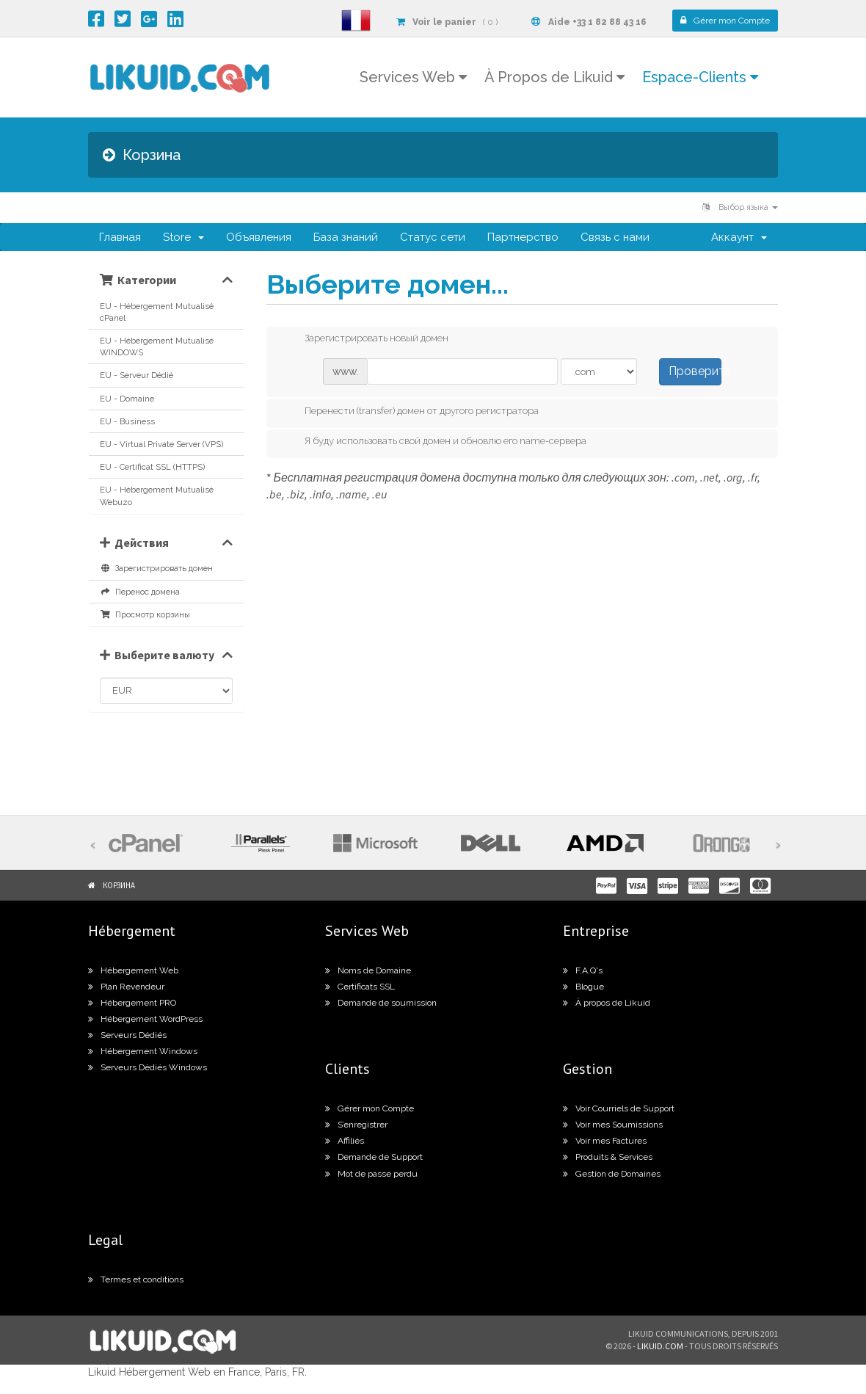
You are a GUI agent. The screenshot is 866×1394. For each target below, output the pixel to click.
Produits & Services (607, 1157)
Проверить (695, 371)
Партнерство (522, 237)
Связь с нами (615, 237)
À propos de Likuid (606, 1003)
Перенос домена (140, 592)
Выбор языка (740, 207)
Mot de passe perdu (371, 1174)
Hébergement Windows (142, 1051)
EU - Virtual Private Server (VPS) (161, 444)
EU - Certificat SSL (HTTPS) (152, 467)
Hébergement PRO (132, 1003)
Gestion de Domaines (612, 1174)
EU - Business (127, 421)
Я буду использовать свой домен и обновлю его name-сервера (433, 442)
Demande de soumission (381, 1003)
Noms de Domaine (368, 970)
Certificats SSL (360, 986)
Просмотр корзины (145, 614)
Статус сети (432, 237)
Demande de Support (374, 1157)
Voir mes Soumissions (613, 1124)
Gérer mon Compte (369, 1108)
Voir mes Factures (605, 1141)
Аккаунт (739, 237)
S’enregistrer (356, 1124)
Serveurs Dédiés (127, 1035)
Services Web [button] (413, 77)
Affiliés (344, 1141)
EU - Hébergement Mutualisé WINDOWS (157, 346)
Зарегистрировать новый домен (364, 339)
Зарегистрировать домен (156, 568)
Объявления (258, 237)
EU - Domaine (127, 398)
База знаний (345, 237)
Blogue (583, 986)
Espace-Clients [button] (700, 77)
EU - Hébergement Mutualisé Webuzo (157, 495)
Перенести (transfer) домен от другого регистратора (410, 412)
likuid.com (660, 1345)
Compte (725, 20)
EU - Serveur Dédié (136, 375)
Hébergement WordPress (145, 1019)
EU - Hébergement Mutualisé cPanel (157, 312)
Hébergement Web (133, 970)
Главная (120, 237)
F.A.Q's (583, 970)
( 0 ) (447, 22)
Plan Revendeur (126, 986)
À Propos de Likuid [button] (554, 77)
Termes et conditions (135, 1279)
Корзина (119, 885)
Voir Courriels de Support (618, 1108)
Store (183, 237)
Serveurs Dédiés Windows (147, 1067)
